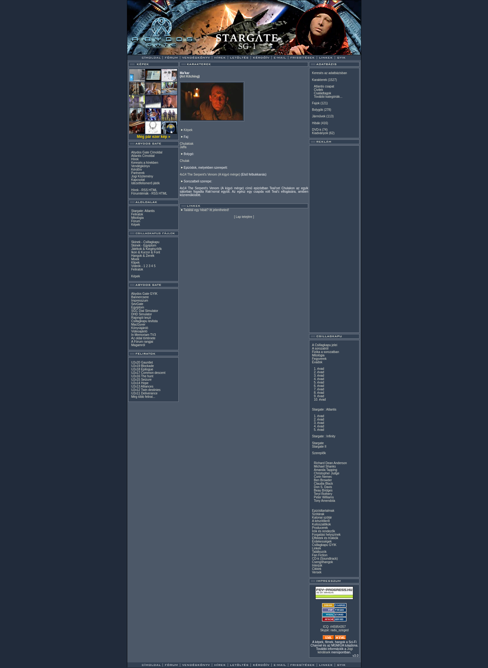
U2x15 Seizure (141, 379)
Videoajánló (139, 331)
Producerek (320, 527)
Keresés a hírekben (144, 162)
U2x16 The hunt (142, 376)
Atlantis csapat (324, 86)
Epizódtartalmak (323, 510)
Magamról (138, 345)
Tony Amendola (324, 500)
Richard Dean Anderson (330, 463)
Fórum (135, 221)
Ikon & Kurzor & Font (145, 252)
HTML (153, 190)
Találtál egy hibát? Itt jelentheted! (206, 210)
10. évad (320, 399)
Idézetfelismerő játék (145, 183)
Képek (135, 224)
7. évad (319, 389)
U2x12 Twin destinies (145, 390)
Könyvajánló (139, 328)
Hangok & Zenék (142, 255)
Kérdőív (136, 169)
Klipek (135, 262)
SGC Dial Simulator (144, 311)
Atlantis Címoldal (142, 156)
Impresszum (139, 300)
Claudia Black (323, 483)
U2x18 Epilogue (142, 369)
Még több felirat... (143, 396)
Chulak (184, 160)
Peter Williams (324, 497)
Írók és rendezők (323, 531)
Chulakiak (186, 143)
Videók (135, 266)
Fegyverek (319, 358)
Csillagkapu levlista (144, 321)
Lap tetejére (244, 217)
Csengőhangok (322, 562)
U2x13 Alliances (142, 386)
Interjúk (317, 565)
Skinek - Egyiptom (143, 245)
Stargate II (319, 446)
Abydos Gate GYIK (144, 293)
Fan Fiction (319, 555)
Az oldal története (143, 338)
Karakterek (319, 80)
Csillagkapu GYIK (324, 545)
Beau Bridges (323, 490)
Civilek (318, 90)
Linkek (316, 548)
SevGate (137, 304)
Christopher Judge (326, 473)
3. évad (319, 375)
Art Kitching (190, 76)
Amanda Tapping (325, 470)
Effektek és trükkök (325, 538)
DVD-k (316, 129)
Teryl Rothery (323, 494)
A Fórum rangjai (142, 341)
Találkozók (319, 551)
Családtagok (322, 93)
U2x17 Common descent (148, 372)
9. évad (319, 396)
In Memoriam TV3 (143, 334)
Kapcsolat (138, 179)
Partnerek (137, 173)
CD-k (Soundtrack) (325, 558)
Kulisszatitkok (321, 524)
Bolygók (317, 109)
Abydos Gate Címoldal (146, 152)
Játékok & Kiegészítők (146, 249)
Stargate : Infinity (323, 436)
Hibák (316, 123)
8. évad (319, 392)
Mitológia (137, 217)
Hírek (134, 159)
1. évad (319, 368)
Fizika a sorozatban (325, 352)
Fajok (315, 103)
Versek (316, 572)
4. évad (319, 379)
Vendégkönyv (140, 166)
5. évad (319, 382)
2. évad (319, 372)
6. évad (319, 386)
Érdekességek (321, 541)
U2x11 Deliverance (144, 393)
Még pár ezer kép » (153, 136)
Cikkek (316, 569)
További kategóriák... (328, 96)
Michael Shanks (325, 466)
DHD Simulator (141, 314)
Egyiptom (137, 307)
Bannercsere (140, 297)
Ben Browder (323, 480)
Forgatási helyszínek (326, 534)
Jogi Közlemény (142, 176)
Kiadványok (320, 133)
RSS (144, 190)
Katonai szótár (322, 517)
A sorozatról (320, 348)
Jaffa (183, 147)
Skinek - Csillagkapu (145, 242)
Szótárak (318, 514)
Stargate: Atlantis (143, 211)
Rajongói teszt (141, 317)
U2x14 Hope (139, 383)
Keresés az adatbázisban (329, 73)
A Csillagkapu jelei (324, 345)
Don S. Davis (323, 487)
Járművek (318, 116)
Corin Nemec (323, 476)
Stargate (318, 443)
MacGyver (138, 324)
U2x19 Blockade (142, 366)
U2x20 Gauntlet (142, 362)
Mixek (135, 259)
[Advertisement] (334, 239)
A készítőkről (321, 521)
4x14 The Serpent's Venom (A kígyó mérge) (210, 174)
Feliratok (137, 214)
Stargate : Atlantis (324, 409)
